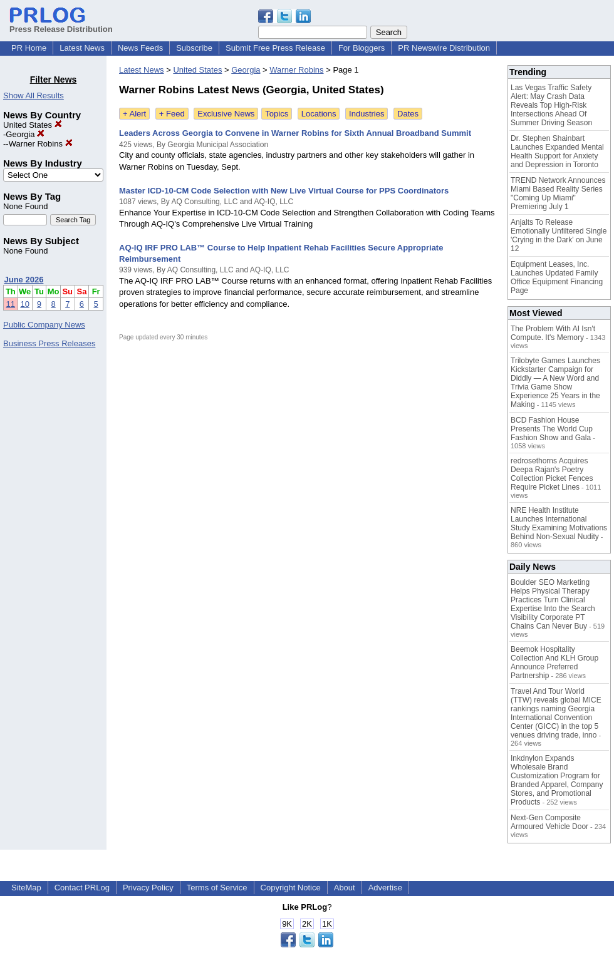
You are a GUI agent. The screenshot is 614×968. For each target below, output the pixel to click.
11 (10, 304)
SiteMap (26, 887)
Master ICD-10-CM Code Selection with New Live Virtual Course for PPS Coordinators (284, 190)
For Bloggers (361, 48)
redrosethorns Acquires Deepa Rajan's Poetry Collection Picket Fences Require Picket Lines (552, 474)
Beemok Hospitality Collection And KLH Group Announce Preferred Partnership (554, 662)
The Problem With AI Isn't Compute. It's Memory (553, 333)
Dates (408, 113)
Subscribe (194, 48)
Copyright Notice (291, 887)
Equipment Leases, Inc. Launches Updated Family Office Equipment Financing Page (557, 277)
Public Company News (44, 324)
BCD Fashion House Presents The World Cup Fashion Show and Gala (552, 429)
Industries (366, 113)
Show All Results (33, 95)
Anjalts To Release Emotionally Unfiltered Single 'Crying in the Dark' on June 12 (558, 235)
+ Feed (172, 113)
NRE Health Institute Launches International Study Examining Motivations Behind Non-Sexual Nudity (559, 523)
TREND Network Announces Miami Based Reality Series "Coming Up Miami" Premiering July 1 (558, 193)
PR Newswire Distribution (444, 48)
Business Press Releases (49, 343)
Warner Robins (41, 143)
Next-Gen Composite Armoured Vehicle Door (549, 822)
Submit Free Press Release (275, 48)
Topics (276, 113)
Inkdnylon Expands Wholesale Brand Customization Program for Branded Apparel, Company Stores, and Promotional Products (557, 780)
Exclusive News (225, 113)
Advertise (385, 887)
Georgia (25, 134)
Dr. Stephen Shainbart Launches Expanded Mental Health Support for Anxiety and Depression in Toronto (557, 151)
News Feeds (140, 48)
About (344, 887)
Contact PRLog (82, 887)
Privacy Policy (148, 887)
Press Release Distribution (61, 24)
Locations (318, 113)
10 (24, 304)
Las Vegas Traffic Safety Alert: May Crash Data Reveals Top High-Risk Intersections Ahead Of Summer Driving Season (551, 105)
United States (32, 125)
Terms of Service (217, 887)
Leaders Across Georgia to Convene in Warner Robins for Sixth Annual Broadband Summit (295, 133)
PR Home (28, 48)
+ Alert (134, 113)
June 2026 (24, 279)
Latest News (82, 48)
